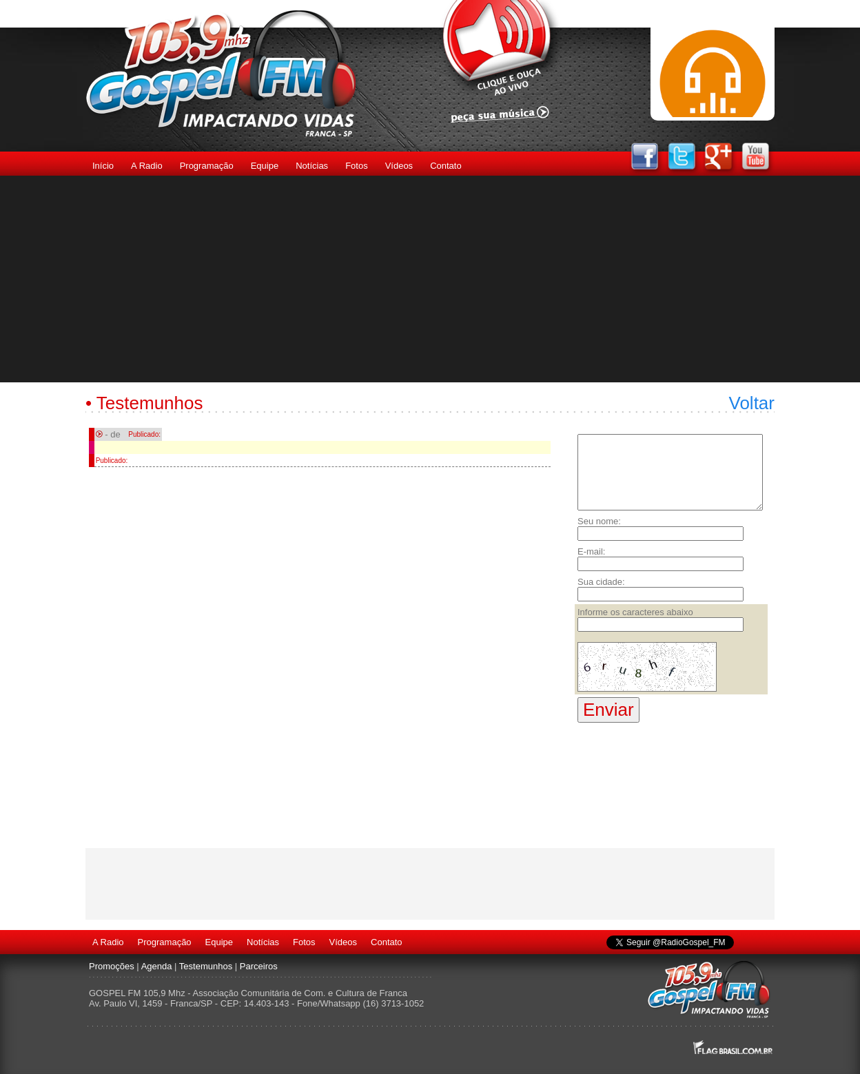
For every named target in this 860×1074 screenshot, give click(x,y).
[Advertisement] (430, 279)
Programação (207, 166)
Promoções (111, 966)
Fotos (356, 166)
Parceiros (259, 966)
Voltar (752, 403)
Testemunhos (205, 966)
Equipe (264, 166)
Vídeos (399, 166)
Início (103, 166)
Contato (446, 166)
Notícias (312, 166)
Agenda (156, 966)
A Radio (147, 166)
